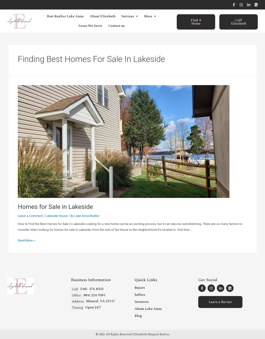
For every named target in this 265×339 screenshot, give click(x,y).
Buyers (140, 287)
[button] (196, 22)
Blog (138, 316)
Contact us (116, 25)
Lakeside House (56, 216)
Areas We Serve (90, 25)
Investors (142, 301)
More (150, 16)
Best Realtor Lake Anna (65, 16)
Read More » (26, 240)
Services (130, 16)
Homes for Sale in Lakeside (55, 206)
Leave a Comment (30, 216)
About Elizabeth (102, 16)
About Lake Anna (148, 308)
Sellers (140, 294)
